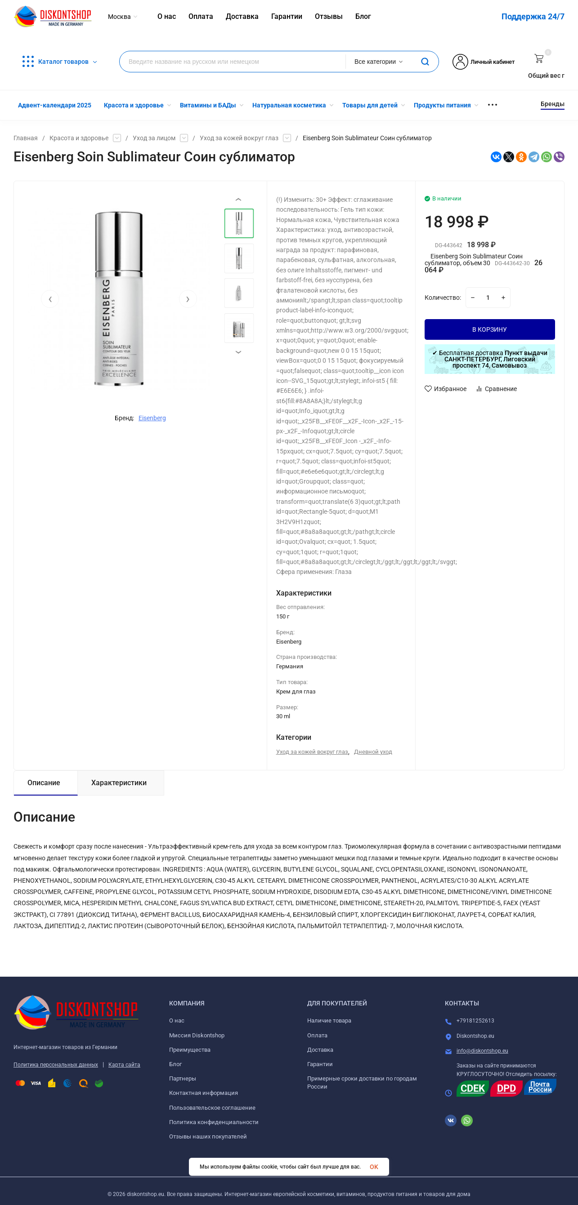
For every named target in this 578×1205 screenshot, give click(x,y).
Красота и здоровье (78, 138)
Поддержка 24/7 (533, 16)
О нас (176, 1020)
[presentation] (50, 299)
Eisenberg (152, 418)
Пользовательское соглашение (212, 1107)
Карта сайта (124, 1065)
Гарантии (320, 1064)
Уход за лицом (154, 138)
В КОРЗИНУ (489, 329)
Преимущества (190, 1049)
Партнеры (182, 1078)
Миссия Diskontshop (196, 1035)
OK (374, 1166)
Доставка (320, 1049)
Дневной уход (373, 751)
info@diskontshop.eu (482, 1051)
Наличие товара (329, 1020)
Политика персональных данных (55, 1065)
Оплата (317, 1035)
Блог (175, 1064)
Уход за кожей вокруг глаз (239, 138)
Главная (25, 138)
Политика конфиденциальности (214, 1122)
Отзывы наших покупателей (208, 1136)
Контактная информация (203, 1092)
